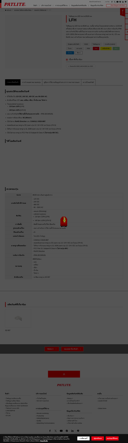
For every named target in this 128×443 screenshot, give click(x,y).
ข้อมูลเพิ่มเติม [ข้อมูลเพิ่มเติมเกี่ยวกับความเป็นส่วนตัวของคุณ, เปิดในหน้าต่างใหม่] (44, 441)
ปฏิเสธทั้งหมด (98, 438)
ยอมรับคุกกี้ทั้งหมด (112, 438)
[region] (64, 438)
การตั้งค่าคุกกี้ (83, 438)
